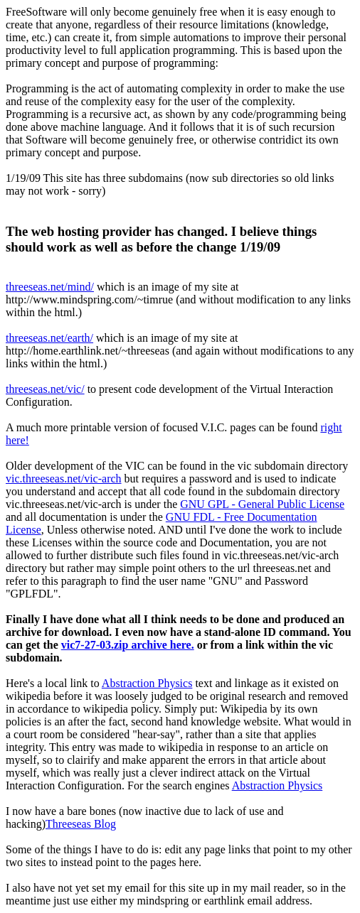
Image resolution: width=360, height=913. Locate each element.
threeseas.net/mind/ (50, 287)
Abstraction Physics (147, 683)
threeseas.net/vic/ (45, 389)
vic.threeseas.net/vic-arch (64, 478)
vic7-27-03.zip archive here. (127, 645)
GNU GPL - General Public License (262, 504)
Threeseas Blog (81, 824)
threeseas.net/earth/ (49, 338)
